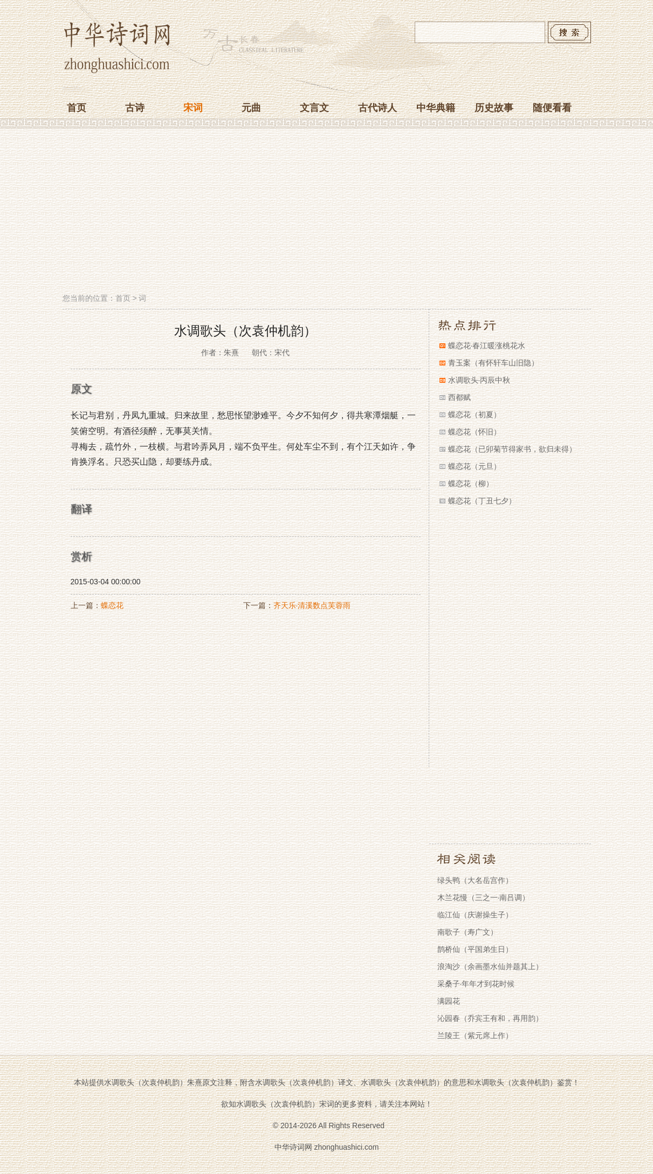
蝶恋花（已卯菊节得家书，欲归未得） (512, 449)
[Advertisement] (327, 211)
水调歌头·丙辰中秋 (479, 380)
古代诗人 (377, 107)
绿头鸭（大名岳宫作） (475, 880)
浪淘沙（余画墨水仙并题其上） (490, 966)
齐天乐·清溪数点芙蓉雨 (312, 605)
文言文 (314, 107)
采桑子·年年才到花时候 (476, 983)
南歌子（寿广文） (467, 932)
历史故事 (494, 107)
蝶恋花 (112, 605)
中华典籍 (435, 107)
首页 (76, 107)
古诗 (135, 107)
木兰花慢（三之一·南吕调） (483, 897)
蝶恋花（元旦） (474, 466)
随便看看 (552, 107)
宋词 (193, 107)
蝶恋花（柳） (470, 483)
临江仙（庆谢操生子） (475, 914)
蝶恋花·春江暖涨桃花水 (487, 345)
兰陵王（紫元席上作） (475, 1035)
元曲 (251, 107)
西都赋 (459, 397)
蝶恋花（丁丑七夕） (482, 500)
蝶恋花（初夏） (474, 414)
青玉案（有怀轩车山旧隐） (493, 362)
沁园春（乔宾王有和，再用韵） (490, 1018)
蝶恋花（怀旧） (474, 431)
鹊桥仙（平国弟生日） (475, 949)
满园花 (448, 1001)
